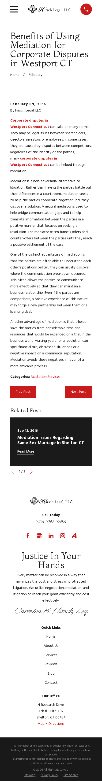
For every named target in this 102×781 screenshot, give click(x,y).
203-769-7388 (51, 521)
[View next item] (31, 471)
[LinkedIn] (51, 535)
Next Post (78, 392)
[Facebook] (27, 535)
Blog (51, 674)
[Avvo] (74, 535)
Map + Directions (51, 724)
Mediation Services (45, 377)
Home (51, 637)
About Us (51, 646)
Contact (51, 683)
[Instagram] (62, 535)
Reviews (51, 664)
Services (51, 655)
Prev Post (23, 392)
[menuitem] (29, 775)
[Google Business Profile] (39, 535)
